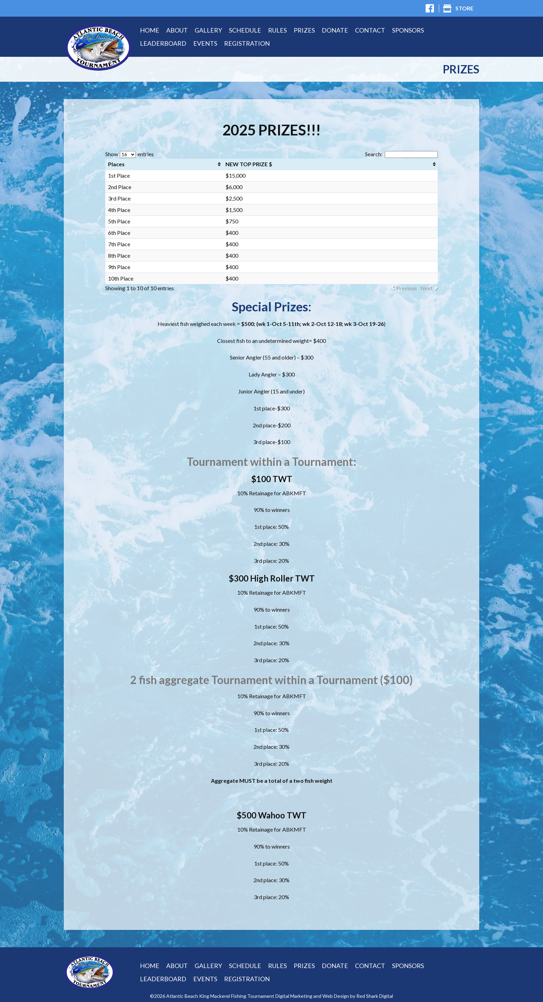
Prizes (304, 30)
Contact (370, 30)
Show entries (129, 154)
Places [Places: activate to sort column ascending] (116, 164)
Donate (335, 30)
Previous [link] (406, 288)
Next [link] (426, 288)
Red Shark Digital (374, 996)
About (177, 30)
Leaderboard (163, 43)
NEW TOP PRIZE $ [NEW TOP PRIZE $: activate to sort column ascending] (248, 164)
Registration (247, 43)
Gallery (208, 30)
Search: (401, 154)
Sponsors (408, 30)
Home (149, 30)
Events (205, 43)
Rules (277, 30)
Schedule (245, 30)
